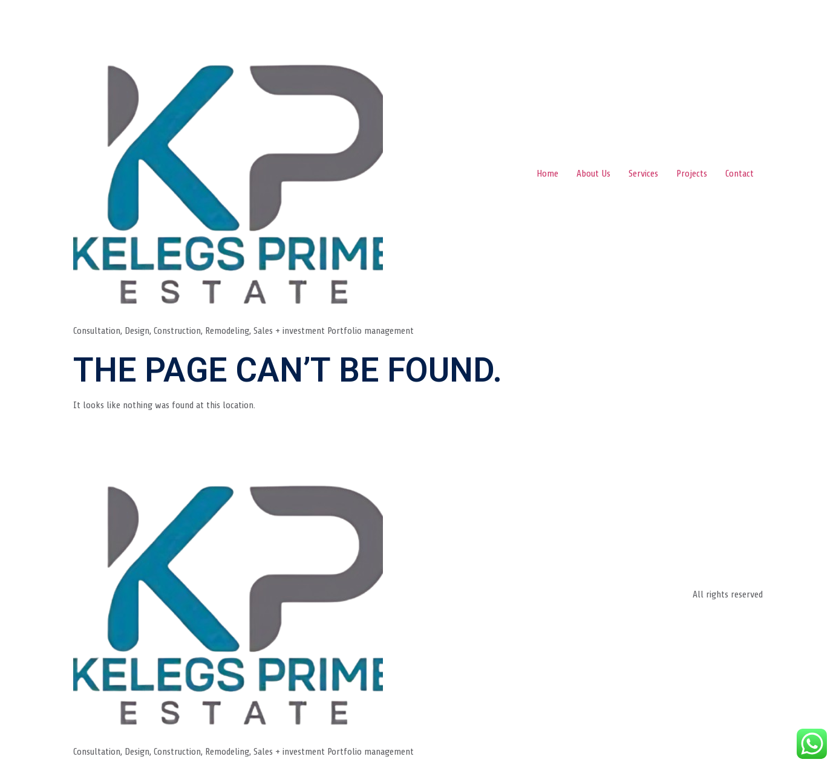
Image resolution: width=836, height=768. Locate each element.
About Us (593, 173)
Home (547, 173)
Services (643, 173)
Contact (739, 173)
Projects (691, 173)
